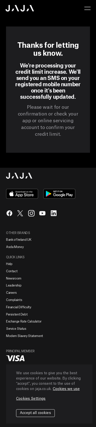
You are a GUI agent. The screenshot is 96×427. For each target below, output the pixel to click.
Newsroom (13, 278)
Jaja (19, 176)
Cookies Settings (30, 398)
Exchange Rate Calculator (23, 321)
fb (9, 213)
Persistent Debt (16, 314)
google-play (59, 194)
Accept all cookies (35, 413)
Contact (11, 271)
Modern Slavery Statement (24, 336)
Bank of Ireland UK (18, 239)
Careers (11, 292)
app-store (22, 194)
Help (9, 264)
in (53, 213)
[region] (49, 394)
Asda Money (14, 247)
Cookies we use (66, 389)
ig (31, 213)
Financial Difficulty (18, 307)
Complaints (14, 300)
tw (20, 213)
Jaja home (20, 8)
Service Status (16, 328)
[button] (87, 8)
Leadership (13, 285)
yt (42, 213)
